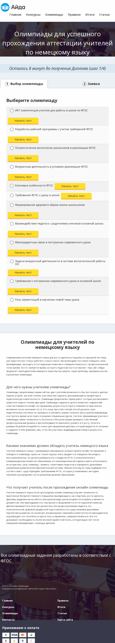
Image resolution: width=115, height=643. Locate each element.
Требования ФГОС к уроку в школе (34, 195)
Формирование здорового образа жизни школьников (47, 205)
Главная (15, 14)
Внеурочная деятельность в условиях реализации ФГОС (49, 167)
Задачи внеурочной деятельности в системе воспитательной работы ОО (57, 262)
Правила (74, 14)
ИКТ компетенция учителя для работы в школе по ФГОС (49, 110)
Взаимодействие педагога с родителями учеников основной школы (56, 224)
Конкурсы (33, 14)
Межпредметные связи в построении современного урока (50, 242)
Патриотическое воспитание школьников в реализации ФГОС (53, 148)
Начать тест (23, 120)
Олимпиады (54, 14)
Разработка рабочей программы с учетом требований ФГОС (51, 129)
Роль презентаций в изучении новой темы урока (44, 300)
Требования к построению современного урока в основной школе (55, 281)
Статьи (104, 14)
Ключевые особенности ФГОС (31, 185)
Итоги (89, 14)
